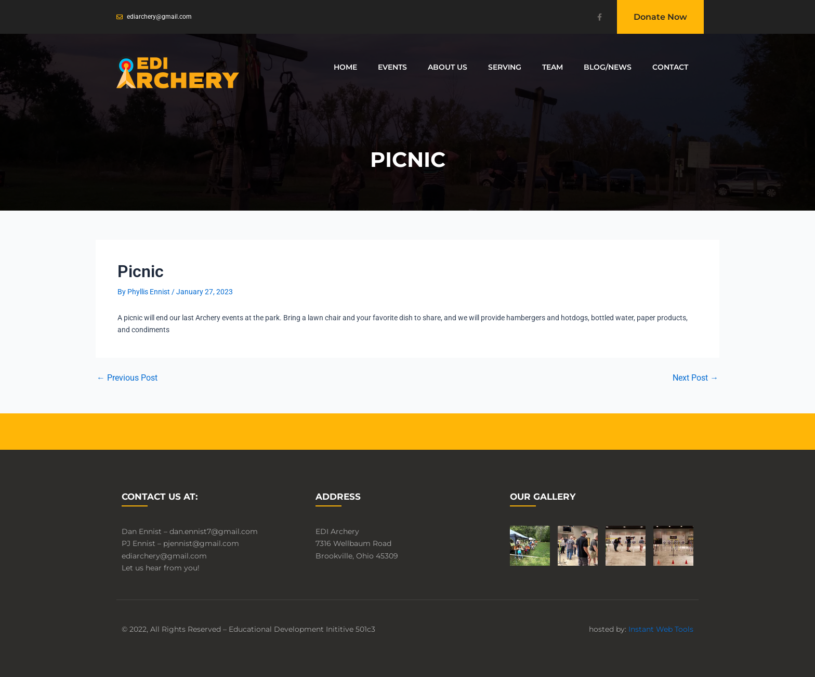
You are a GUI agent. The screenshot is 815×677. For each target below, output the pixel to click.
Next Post (695, 378)
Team (552, 67)
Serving (504, 67)
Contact (670, 67)
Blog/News (608, 67)
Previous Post (127, 378)
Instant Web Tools (660, 629)
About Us (447, 67)
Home (345, 67)
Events (392, 67)
